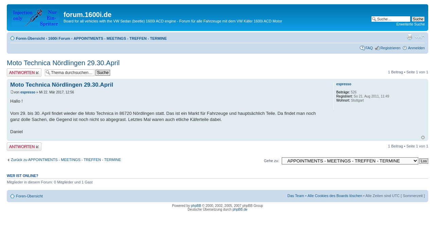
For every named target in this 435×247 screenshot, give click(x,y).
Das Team (296, 196)
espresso (27, 92)
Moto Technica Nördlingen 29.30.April (63, 63)
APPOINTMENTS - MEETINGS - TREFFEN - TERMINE (120, 38)
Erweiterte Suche (410, 24)
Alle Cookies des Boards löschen (335, 196)
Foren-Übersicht (30, 38)
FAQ (369, 48)
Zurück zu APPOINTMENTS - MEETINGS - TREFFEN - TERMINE (66, 160)
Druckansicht (409, 37)
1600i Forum (59, 38)
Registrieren (390, 48)
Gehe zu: (271, 161)
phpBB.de (239, 209)
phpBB (196, 206)
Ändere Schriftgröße (420, 37)
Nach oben (423, 137)
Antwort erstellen (24, 72)
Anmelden (416, 48)
